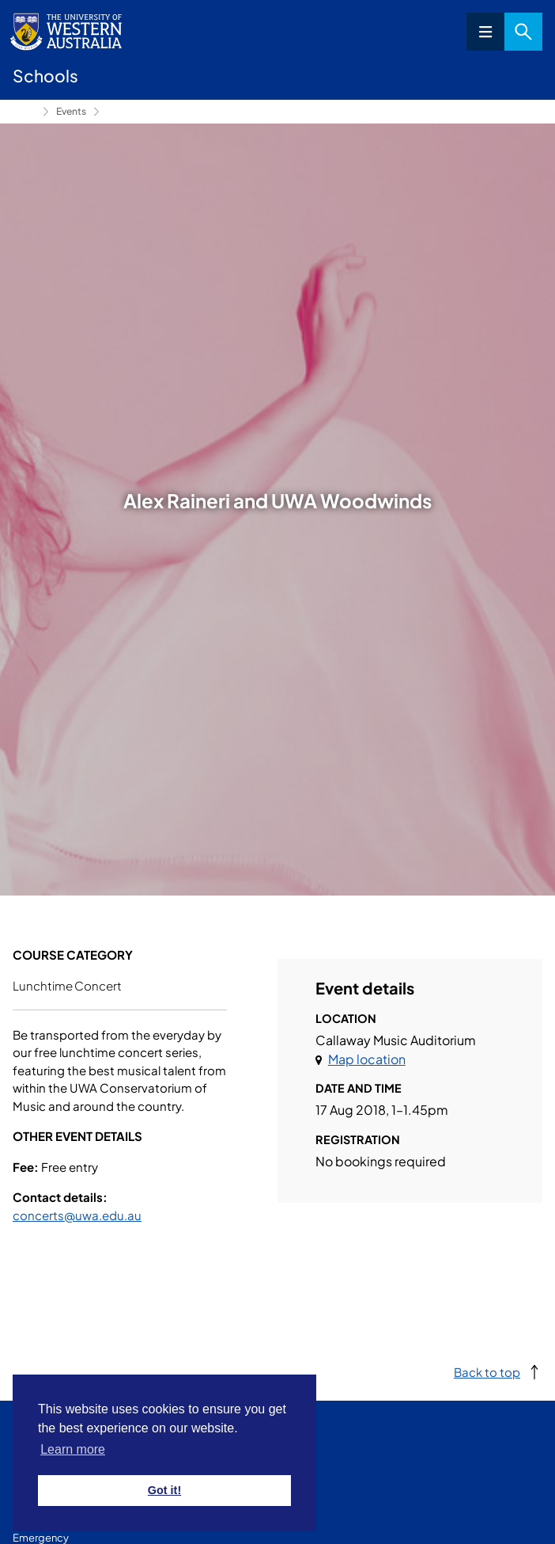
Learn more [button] (72, 1449)
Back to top (487, 1371)
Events (71, 111)
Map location (367, 1059)
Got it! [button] (164, 1490)
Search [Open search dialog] (523, 32)
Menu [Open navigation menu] (485, 32)
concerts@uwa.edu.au (77, 1215)
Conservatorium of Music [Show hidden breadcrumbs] (24, 112)
